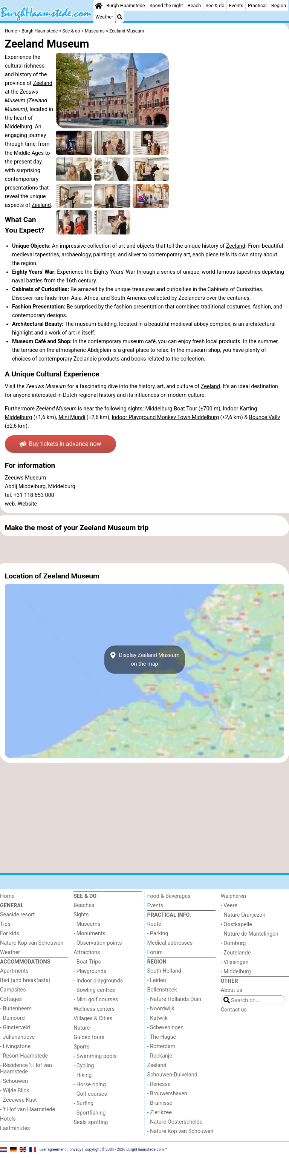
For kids (9, 933)
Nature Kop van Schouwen (31, 943)
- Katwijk (157, 1018)
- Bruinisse (160, 1103)
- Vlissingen (235, 962)
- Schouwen (14, 1081)
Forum (155, 952)
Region (278, 5)
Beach (194, 5)
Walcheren (233, 896)
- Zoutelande (236, 953)
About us (231, 990)
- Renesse (159, 1084)
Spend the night (166, 5)
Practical (257, 5)
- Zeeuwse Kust (18, 1100)
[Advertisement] (144, 549)
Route (154, 924)
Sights (81, 914)
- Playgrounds (89, 971)
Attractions (86, 952)
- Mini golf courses (95, 999)
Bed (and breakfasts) (25, 980)
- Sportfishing (89, 1113)
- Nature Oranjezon (243, 915)
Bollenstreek (162, 990)
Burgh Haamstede (125, 5)
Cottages (11, 999)
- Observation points (97, 943)
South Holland (164, 971)
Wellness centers (94, 1009)
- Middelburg (236, 971)
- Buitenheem (16, 1008)
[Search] (120, 17)
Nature (81, 1028)
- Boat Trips (87, 962)
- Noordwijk (160, 1008)
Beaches (83, 905)
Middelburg (18, 126)
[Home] (98, 5)
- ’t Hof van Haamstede (27, 1109)
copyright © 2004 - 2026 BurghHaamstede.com (124, 1149)
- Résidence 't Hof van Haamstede (26, 1068)
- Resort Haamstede (24, 1056)
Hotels (8, 1119)
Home (7, 896)
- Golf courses (90, 1094)
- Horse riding (89, 1084)
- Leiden (156, 980)
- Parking (157, 933)
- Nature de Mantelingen (249, 934)
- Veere (229, 905)
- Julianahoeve (17, 1037)
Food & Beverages (169, 896)
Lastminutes (15, 1128)
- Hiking (82, 1075)
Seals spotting (90, 1122)
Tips (5, 924)
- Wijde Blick (14, 1090)
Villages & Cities (92, 1018)
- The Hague (161, 1037)
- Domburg (233, 943)
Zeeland (42, 83)
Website (27, 504)
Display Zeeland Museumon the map (145, 659)
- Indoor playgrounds (98, 981)
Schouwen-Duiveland (172, 1075)
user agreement (53, 1149)
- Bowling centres (94, 990)
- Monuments (89, 933)
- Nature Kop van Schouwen (180, 1131)
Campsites (13, 990)
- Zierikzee (159, 1112)
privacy (75, 1149)
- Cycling (83, 1065)
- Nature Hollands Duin (174, 999)
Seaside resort (17, 914)
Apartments (14, 971)
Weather (104, 17)
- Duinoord (12, 1018)
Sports (81, 1047)
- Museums (86, 924)
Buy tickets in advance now (60, 443)
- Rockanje (159, 1056)
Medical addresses (170, 943)
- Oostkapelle (236, 924)
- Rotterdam (161, 1046)
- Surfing (83, 1103)
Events (236, 5)
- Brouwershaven (167, 1093)
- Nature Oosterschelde (175, 1122)
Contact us (234, 1010)
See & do (215, 5)
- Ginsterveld (15, 1027)
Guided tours (88, 1037)
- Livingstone (15, 1046)
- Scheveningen (165, 1027)
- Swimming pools (94, 1056)
